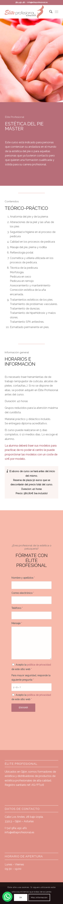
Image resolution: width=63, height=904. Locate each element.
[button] (8, 896)
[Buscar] (49, 11)
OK (20, 897)
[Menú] (56, 12)
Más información (39, 897)
